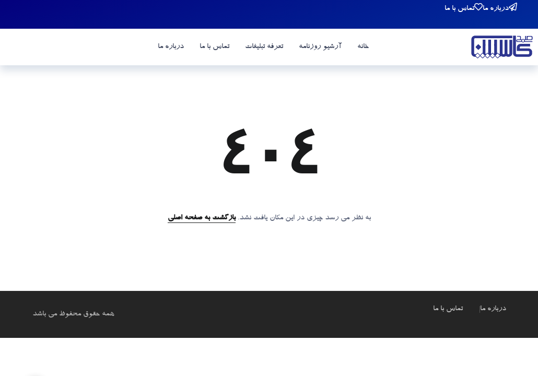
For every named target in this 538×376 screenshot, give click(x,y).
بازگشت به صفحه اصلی (202, 218)
